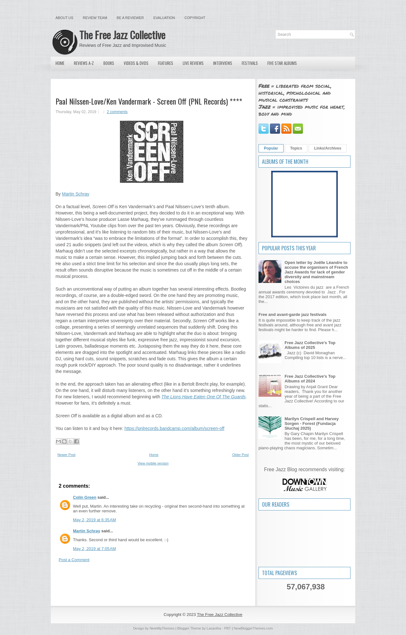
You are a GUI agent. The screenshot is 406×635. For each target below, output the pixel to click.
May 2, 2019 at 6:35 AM (94, 519)
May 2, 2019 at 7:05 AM (94, 548)
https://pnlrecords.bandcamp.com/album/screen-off (174, 428)
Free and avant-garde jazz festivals (293, 314)
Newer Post (66, 455)
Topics (296, 148)
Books (108, 63)
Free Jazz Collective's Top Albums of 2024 (310, 378)
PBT (227, 628)
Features (165, 63)
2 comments (117, 112)
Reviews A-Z (84, 63)
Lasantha (214, 628)
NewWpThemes (162, 628)
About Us (64, 18)
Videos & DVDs (136, 63)
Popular (271, 148)
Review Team (95, 18)
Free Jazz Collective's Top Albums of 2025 (310, 345)
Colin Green (84, 497)
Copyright (195, 18)
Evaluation (164, 18)
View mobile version (153, 463)
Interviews (222, 63)
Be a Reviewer (130, 18)
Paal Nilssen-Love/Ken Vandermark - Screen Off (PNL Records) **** (149, 101)
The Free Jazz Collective (122, 34)
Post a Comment (74, 559)
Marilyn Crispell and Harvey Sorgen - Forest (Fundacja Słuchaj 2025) (312, 423)
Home (60, 63)
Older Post (240, 455)
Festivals (250, 63)
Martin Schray (75, 193)
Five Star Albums (282, 63)
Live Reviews (193, 63)
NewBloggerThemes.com (253, 628)
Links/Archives (327, 148)
